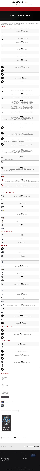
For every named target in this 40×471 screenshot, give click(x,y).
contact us (36, 23)
